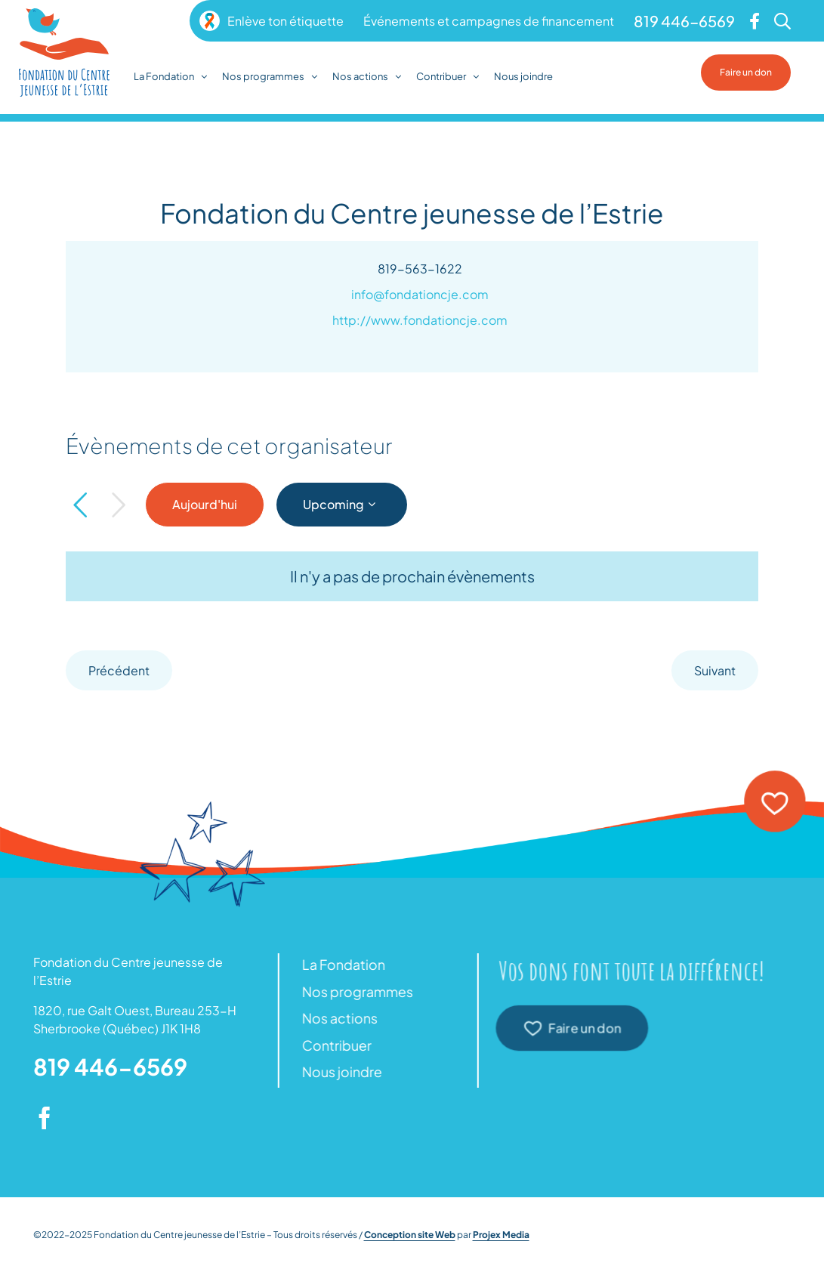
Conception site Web (409, 1234)
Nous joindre (338, 1071)
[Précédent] (80, 505)
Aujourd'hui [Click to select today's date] (204, 504)
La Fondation (339, 964)
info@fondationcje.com (420, 294)
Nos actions (336, 1018)
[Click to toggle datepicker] (341, 504)
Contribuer (333, 1045)
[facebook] (44, 1118)
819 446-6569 (110, 1066)
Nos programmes (353, 991)
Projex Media (501, 1234)
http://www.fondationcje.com (420, 320)
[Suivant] (118, 505)
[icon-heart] (774, 776)
